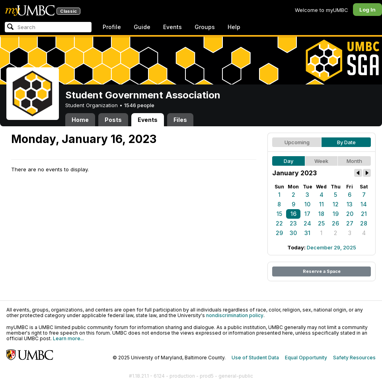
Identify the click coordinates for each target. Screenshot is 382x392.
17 (307, 213)
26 (335, 223)
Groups (205, 27)
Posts (113, 119)
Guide (142, 27)
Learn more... (68, 338)
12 (336, 204)
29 (279, 232)
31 (307, 232)
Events (172, 27)
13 (350, 204)
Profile (112, 27)
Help (234, 27)
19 (336, 213)
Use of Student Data (255, 358)
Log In (367, 9)
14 (364, 204)
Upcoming (297, 142)
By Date (346, 142)
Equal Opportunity (306, 358)
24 (307, 223)
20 (349, 213)
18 (321, 213)
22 (279, 223)
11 (321, 204)
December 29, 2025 (331, 247)
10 (307, 204)
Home (80, 119)
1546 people (139, 105)
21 (364, 213)
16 (293, 213)
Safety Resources (354, 358)
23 (293, 223)
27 (349, 223)
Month (354, 161)
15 (279, 213)
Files (180, 119)
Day (288, 161)
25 (321, 223)
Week (321, 161)
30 (293, 232)
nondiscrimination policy (234, 315)
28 (363, 223)
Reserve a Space (322, 271)
